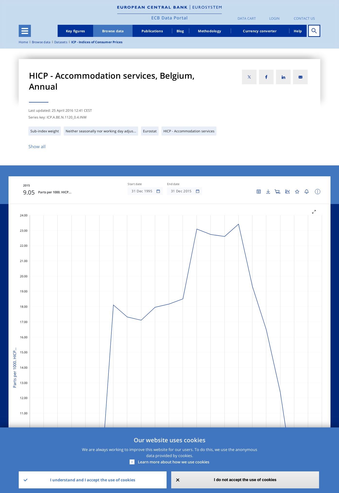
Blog (180, 31)
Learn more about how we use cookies (173, 462)
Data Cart (247, 18)
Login (274, 18)
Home (23, 42)
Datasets (60, 42)
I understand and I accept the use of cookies (92, 480)
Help (298, 31)
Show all (37, 146)
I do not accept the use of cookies (245, 480)
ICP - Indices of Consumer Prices (97, 42)
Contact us (304, 18)
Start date (135, 184)
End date (173, 184)
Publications (152, 31)
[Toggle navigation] (25, 31)
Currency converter (260, 31)
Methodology (209, 31)
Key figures (75, 31)
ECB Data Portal (169, 18)
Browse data (113, 31)
